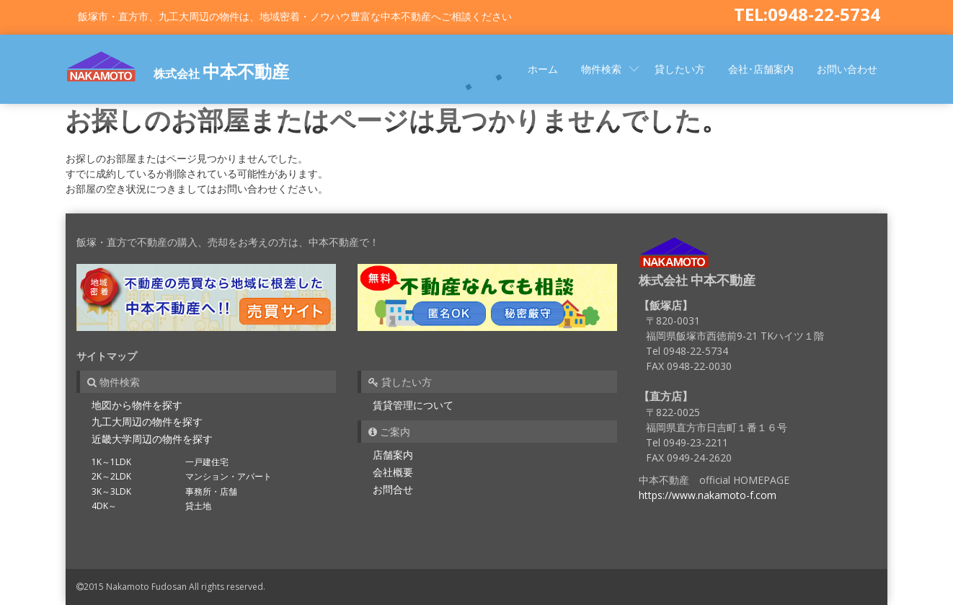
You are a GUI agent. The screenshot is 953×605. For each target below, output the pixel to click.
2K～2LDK (111, 476)
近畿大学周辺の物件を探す (152, 439)
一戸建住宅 (207, 462)
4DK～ (104, 506)
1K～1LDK (111, 462)
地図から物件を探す (137, 405)
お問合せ (393, 489)
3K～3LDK (111, 491)
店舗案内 (393, 455)
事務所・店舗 (211, 491)
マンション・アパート (228, 476)
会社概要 (393, 472)
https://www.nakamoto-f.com (707, 495)
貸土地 (198, 506)
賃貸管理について (413, 405)
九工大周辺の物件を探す (147, 421)
